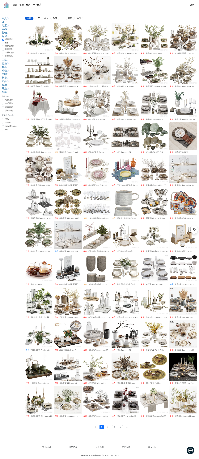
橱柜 (7, 42)
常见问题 (126, 447)
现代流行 (9, 100)
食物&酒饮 (9, 46)
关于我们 (46, 447)
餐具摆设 (9, 39)
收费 (38, 18)
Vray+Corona (10, 126)
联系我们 (152, 447)
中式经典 (9, 103)
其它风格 (9, 110)
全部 (29, 18)
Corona (8, 122)
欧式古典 (9, 107)
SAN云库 (37, 4)
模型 (21, 4)
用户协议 (73, 447)
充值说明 (99, 447)
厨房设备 (9, 49)
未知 (7, 129)
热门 (79, 18)
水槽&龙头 (9, 52)
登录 (192, 4)
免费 (55, 18)
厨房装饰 (9, 56)
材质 (28, 4)
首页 (15, 4)
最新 (70, 18)
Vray (7, 119)
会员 (46, 18)
